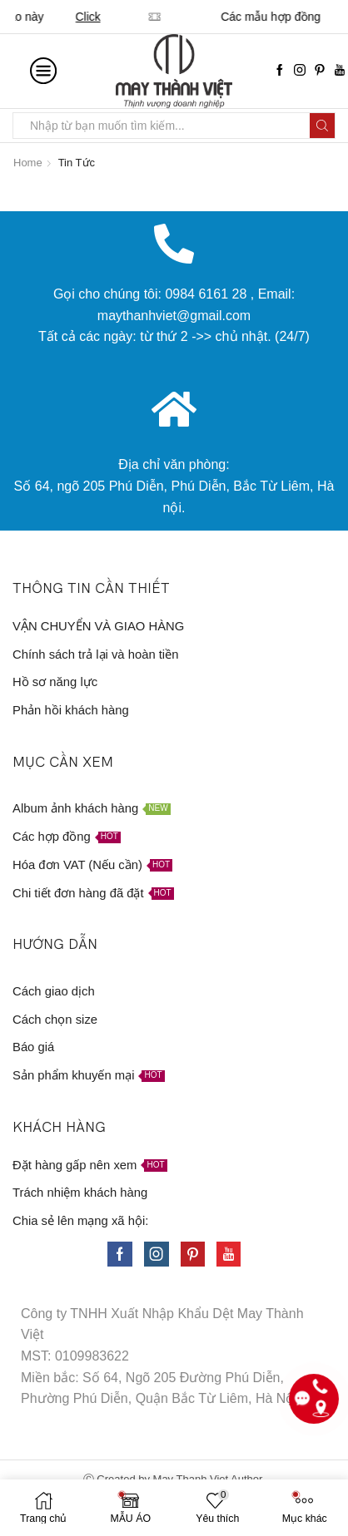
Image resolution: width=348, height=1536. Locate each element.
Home (27, 162)
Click (308, 16)
